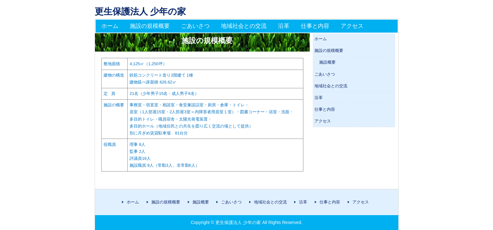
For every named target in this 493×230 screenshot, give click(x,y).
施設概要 (327, 62)
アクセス (352, 26)
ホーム (109, 26)
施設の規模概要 (150, 26)
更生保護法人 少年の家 (140, 11)
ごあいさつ (195, 26)
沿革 (283, 26)
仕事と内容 (315, 26)
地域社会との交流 (244, 26)
